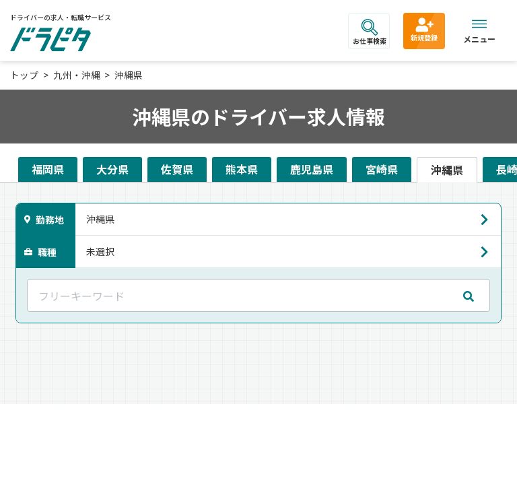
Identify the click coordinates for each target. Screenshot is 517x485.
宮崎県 (382, 169)
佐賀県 (177, 169)
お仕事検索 (369, 32)
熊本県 (242, 169)
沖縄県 (128, 75)
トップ (24, 75)
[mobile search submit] (468, 295)
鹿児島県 (311, 169)
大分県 (112, 169)
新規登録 (424, 28)
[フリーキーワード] (258, 295)
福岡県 (48, 169)
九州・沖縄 (76, 75)
